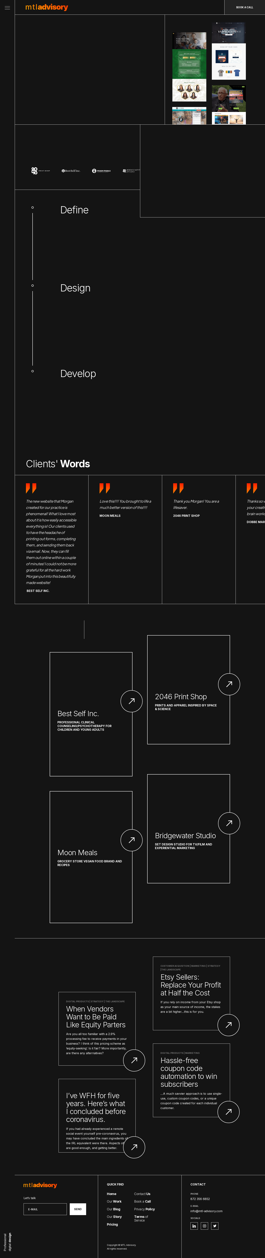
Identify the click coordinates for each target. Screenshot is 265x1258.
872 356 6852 (200, 1199)
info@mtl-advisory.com (206, 1211)
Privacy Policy (207, 1245)
